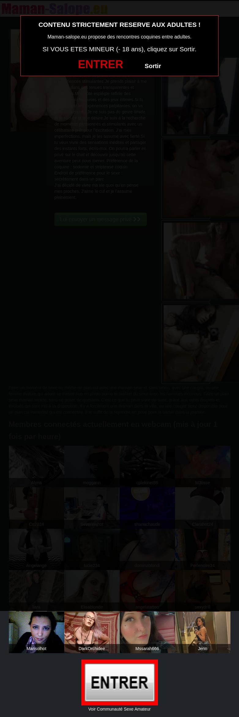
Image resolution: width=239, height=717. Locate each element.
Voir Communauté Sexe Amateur (119, 709)
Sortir (153, 66)
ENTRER (100, 64)
